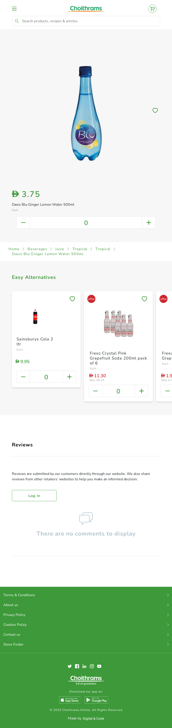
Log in (34, 495)
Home (14, 249)
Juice (59, 249)
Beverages (37, 249)
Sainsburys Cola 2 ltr (35, 341)
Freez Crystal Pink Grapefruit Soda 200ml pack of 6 (118, 358)
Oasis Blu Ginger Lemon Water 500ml (48, 253)
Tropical (80, 249)
